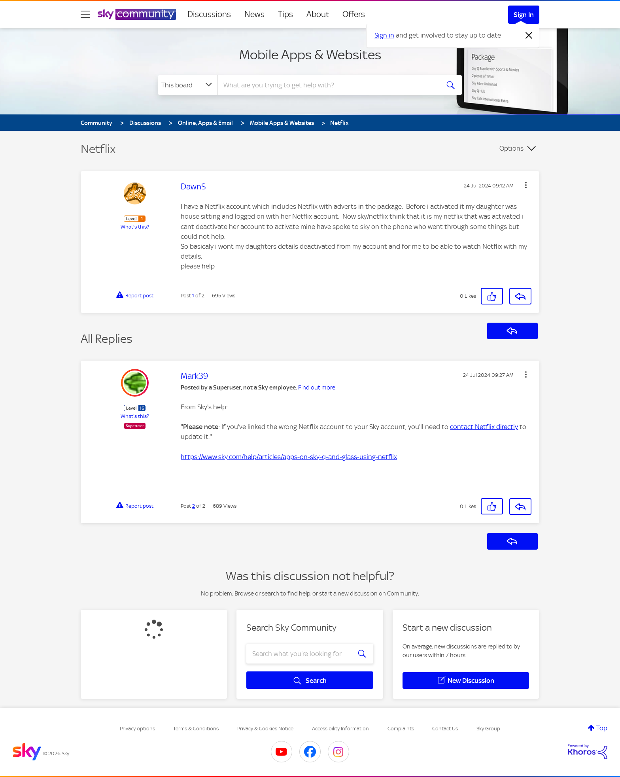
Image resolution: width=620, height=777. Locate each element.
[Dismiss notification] (529, 35)
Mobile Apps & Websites (310, 54)
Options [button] (511, 148)
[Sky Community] (137, 14)
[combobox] (327, 85)
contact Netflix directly (484, 427)
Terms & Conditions (196, 729)
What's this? (135, 227)
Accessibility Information (340, 729)
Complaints (401, 729)
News (254, 14)
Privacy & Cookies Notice (265, 729)
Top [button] (601, 728)
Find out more (316, 387)
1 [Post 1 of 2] (193, 296)
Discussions (209, 14)
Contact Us (445, 729)
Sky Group (488, 729)
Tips (285, 14)
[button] (525, 185)
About (317, 14)
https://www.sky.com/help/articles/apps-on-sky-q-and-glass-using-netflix (289, 457)
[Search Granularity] (187, 85)
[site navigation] (85, 14)
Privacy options (137, 729)
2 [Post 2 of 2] (193, 506)
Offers (353, 14)
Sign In (524, 15)
